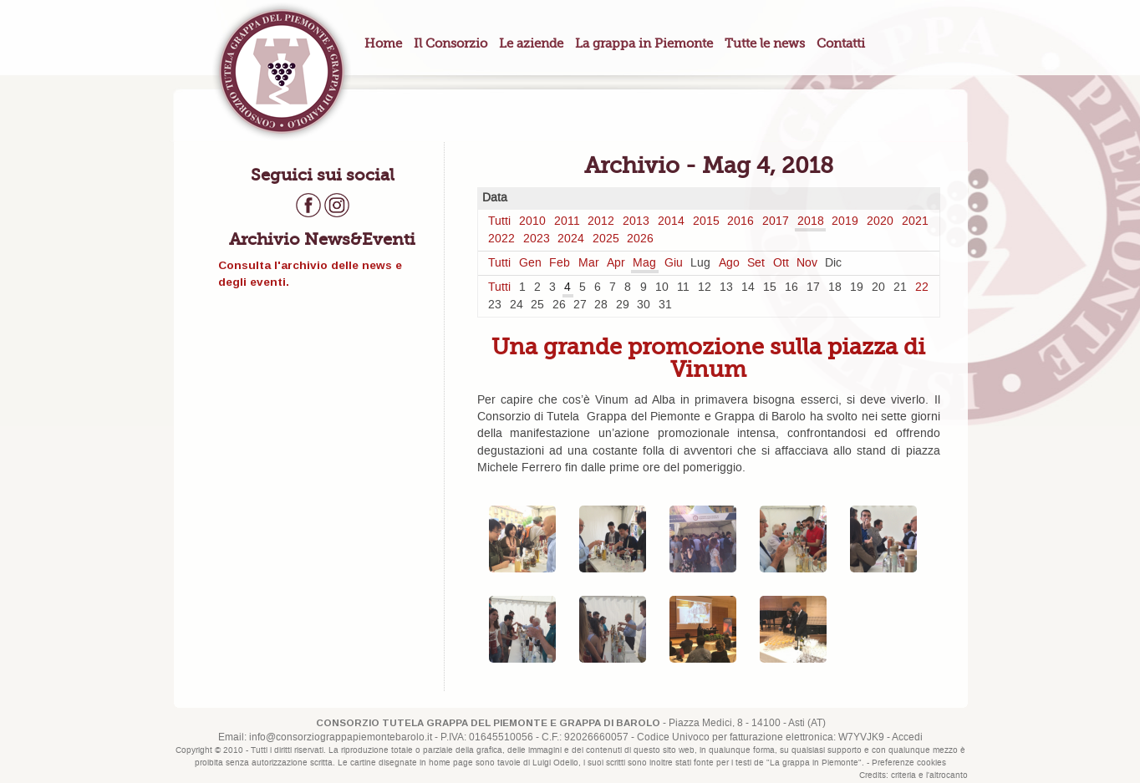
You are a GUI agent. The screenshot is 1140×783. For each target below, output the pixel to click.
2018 (810, 221)
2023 (536, 239)
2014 (671, 221)
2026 (640, 239)
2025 (606, 239)
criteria (903, 775)
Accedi (907, 737)
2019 (845, 221)
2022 (501, 239)
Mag (644, 263)
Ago (729, 263)
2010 (532, 221)
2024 (570, 239)
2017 (775, 221)
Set (756, 263)
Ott (781, 263)
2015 (706, 221)
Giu (673, 263)
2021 (915, 221)
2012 (601, 221)
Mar (588, 263)
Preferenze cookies (909, 763)
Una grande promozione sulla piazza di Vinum (708, 357)
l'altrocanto (947, 775)
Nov (806, 263)
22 (922, 287)
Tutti (499, 221)
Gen (530, 263)
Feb (559, 263)
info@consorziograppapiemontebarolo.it (340, 737)
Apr (616, 263)
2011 (567, 221)
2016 (740, 221)
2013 (636, 221)
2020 (880, 221)
